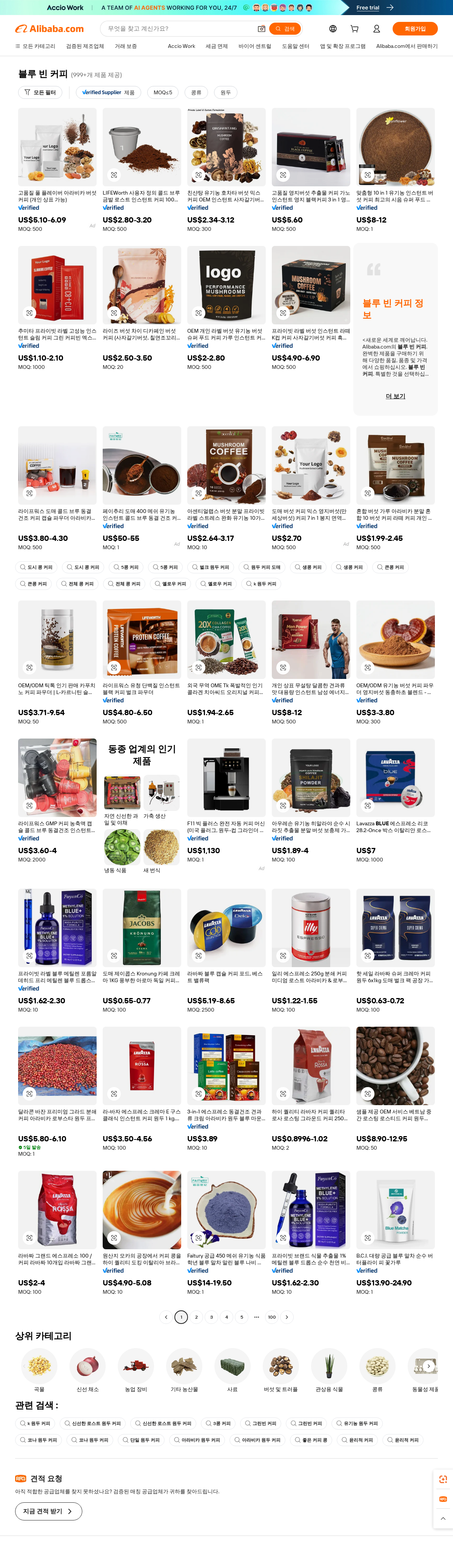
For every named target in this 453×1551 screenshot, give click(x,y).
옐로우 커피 (170, 584)
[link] (443, 1479)
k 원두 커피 (261, 584)
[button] (261, 28)
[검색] (285, 29)
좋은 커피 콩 (311, 1440)
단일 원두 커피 (141, 1440)
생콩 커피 (308, 567)
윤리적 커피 (357, 1440)
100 (272, 1317)
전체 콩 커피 (77, 584)
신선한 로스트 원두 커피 (93, 1423)
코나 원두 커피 (38, 1440)
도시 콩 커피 (36, 567)
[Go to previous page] (166, 1317)
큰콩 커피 (390, 567)
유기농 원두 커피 (357, 1423)
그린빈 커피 (260, 1423)
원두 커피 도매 (261, 567)
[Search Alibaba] (179, 29)
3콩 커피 (218, 1423)
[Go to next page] (287, 1317)
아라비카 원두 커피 (197, 1440)
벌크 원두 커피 (210, 567)
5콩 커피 (126, 567)
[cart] (356, 30)
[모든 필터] (40, 92)
